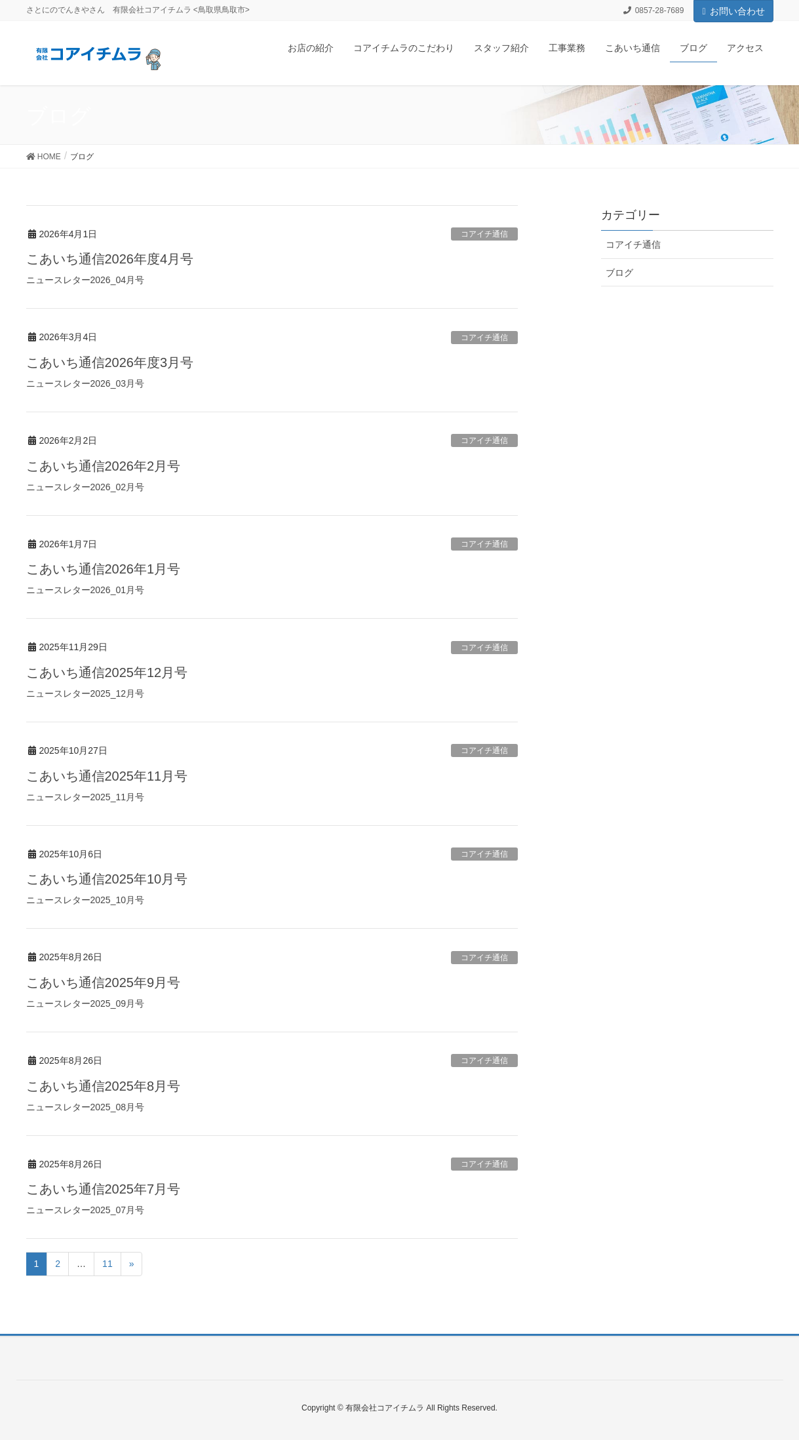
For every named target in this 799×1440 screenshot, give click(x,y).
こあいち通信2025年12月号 (107, 672)
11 (107, 1263)
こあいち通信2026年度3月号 (110, 362)
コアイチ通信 (484, 234)
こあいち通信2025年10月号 (107, 879)
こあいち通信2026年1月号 (103, 569)
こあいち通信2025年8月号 (103, 1086)
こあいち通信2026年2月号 (103, 466)
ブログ (619, 272)
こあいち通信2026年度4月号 (110, 259)
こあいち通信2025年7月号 (103, 1189)
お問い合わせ (733, 11)
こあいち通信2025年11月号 (107, 776)
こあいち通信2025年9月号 (103, 982)
